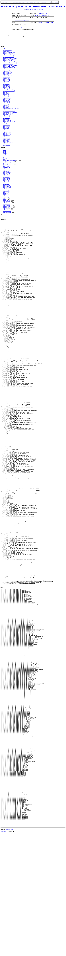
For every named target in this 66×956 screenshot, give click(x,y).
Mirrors (49, 2)
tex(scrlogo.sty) (6, 127)
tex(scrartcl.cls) (6, 86)
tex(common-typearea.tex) (8, 72)
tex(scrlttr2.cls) (6, 130)
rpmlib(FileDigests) (7, 164)
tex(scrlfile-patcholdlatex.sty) (9, 124)
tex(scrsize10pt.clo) (7, 134)
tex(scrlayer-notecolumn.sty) (9, 112)
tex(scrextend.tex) (7, 100)
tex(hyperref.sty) (6, 181)
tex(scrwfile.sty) (6, 140)
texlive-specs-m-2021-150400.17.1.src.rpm (45, 22)
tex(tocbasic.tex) (6, 144)
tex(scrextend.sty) (6, 99)
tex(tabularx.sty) (6, 193)
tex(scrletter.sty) (6, 121)
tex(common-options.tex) (8, 66)
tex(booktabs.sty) (6, 176)
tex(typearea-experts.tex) (8, 145)
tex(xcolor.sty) (6, 197)
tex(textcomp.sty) (6, 194)
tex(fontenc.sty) (6, 178)
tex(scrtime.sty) (6, 139)
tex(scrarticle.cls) (6, 87)
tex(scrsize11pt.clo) (7, 135)
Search (56, 2)
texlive (4, 200)
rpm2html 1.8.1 (9, 952)
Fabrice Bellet (3, 954)
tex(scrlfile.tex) (6, 126)
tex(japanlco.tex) (6, 79)
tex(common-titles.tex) (8, 71)
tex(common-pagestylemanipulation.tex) (11, 67)
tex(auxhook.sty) (6, 171)
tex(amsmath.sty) (6, 170)
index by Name (44, 2)
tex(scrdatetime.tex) (7, 96)
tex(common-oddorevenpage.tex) (10, 65)
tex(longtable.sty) (6, 186)
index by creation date (35, 2)
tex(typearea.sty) (6, 146)
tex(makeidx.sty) (6, 187)
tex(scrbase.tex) (6, 90)
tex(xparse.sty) (6, 198)
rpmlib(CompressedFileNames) (9, 163)
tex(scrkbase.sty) (6, 110)
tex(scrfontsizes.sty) (7, 101)
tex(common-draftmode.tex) (9, 57)
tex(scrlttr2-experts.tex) (8, 128)
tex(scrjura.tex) (6, 107)
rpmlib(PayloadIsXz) (7, 166)
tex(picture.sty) (6, 192)
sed (3, 167)
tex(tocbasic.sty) (6, 142)
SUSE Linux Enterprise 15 (41, 13)
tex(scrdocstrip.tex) (7, 98)
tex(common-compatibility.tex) (9, 54)
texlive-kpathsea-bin (7, 208)
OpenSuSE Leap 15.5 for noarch (34, 9)
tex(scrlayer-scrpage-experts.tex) (10, 114)
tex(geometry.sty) (6, 179)
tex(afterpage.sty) (6, 169)
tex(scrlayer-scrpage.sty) (8, 115)
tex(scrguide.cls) (6, 103)
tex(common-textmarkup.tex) (9, 70)
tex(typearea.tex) (6, 147)
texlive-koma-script (7, 51)
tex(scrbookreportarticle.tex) (9, 93)
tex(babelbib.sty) (6, 172)
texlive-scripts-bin (7, 213)
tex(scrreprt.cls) (6, 133)
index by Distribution (17, 2)
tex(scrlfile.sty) (6, 125)
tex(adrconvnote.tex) (7, 52)
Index (3, 2)
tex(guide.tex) (6, 77)
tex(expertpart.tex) (7, 73)
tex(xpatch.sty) (6, 199)
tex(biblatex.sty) (6, 173)
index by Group (8, 2)
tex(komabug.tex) (6, 80)
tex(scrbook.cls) (6, 91)
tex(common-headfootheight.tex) (10, 60)
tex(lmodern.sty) (6, 185)
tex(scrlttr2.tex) (6, 131)
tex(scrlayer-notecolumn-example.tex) (11, 111)
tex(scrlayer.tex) (6, 119)
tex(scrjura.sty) (6, 106)
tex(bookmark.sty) (7, 174)
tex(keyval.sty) (6, 183)
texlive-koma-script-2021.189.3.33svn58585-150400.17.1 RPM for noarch (33, 6)
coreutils (5, 156)
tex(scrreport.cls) (6, 132)
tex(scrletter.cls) (6, 120)
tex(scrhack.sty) (6, 104)
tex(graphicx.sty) (6, 180)
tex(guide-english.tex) (7, 74)
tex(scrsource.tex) (6, 138)
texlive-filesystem (7, 203)
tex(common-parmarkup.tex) (9, 69)
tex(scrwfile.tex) (6, 141)
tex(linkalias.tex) (6, 81)
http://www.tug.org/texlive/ (19, 26)
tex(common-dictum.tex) (8, 56)
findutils (5, 160)
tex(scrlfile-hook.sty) (7, 122)
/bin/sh (4, 152)
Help (53, 2)
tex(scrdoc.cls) (6, 97)
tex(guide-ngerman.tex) (8, 76)
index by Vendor (25, 2)
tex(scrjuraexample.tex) (8, 108)
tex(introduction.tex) (7, 78)
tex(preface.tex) (6, 83)
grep (4, 162)
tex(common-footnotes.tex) (8, 59)
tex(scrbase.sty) (6, 88)
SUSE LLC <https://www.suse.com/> (41, 15)
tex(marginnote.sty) (7, 188)
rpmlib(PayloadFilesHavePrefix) (10, 165)
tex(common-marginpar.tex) (9, 64)
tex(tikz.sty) (5, 196)
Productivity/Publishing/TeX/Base (22, 20)
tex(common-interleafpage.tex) (9, 61)
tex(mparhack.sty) (7, 190)
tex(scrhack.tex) (6, 105)
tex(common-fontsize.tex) (8, 58)
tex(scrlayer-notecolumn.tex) (9, 113)
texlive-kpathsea (6, 206)
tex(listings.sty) (6, 184)
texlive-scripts (6, 211)
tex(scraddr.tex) (6, 85)
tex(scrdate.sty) (6, 94)
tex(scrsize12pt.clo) (7, 137)
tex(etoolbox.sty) (6, 177)
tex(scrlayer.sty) (6, 118)
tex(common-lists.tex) (7, 63)
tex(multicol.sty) (6, 191)
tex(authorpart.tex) (7, 53)
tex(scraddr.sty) (6, 84)
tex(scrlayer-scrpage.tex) (8, 117)
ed (3, 159)
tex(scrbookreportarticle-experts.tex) (10, 92)
